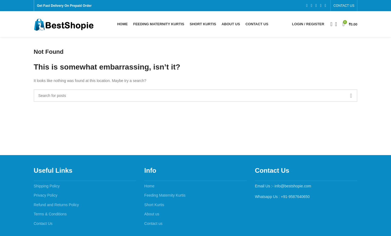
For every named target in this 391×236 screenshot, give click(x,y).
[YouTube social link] (321, 6)
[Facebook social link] (306, 6)
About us (151, 215)
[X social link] (311, 6)
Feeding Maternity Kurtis (164, 197)
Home (149, 187)
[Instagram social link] (316, 6)
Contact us (153, 225)
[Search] (329, 25)
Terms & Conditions (50, 215)
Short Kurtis (154, 206)
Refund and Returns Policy (56, 206)
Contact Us (43, 225)
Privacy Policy (45, 197)
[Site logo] (63, 25)
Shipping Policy (47, 187)
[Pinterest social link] (325, 6)
